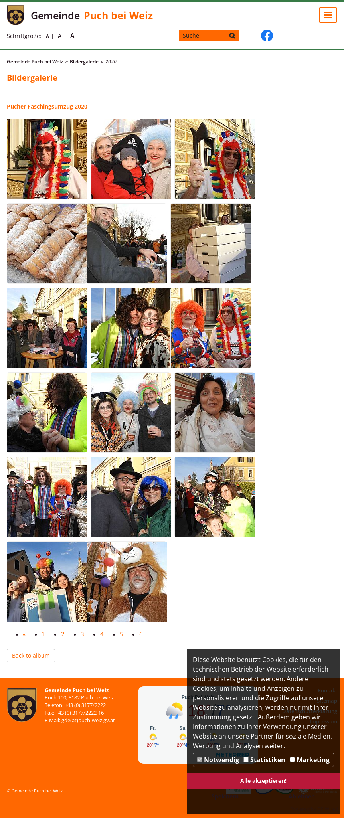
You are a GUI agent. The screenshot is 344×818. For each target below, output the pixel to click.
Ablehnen (302, 796)
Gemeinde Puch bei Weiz (35, 61)
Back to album (31, 655)
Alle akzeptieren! (263, 780)
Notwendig (218, 759)
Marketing (310, 759)
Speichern (225, 796)
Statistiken (264, 759)
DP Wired (327, 809)
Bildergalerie (84, 61)
